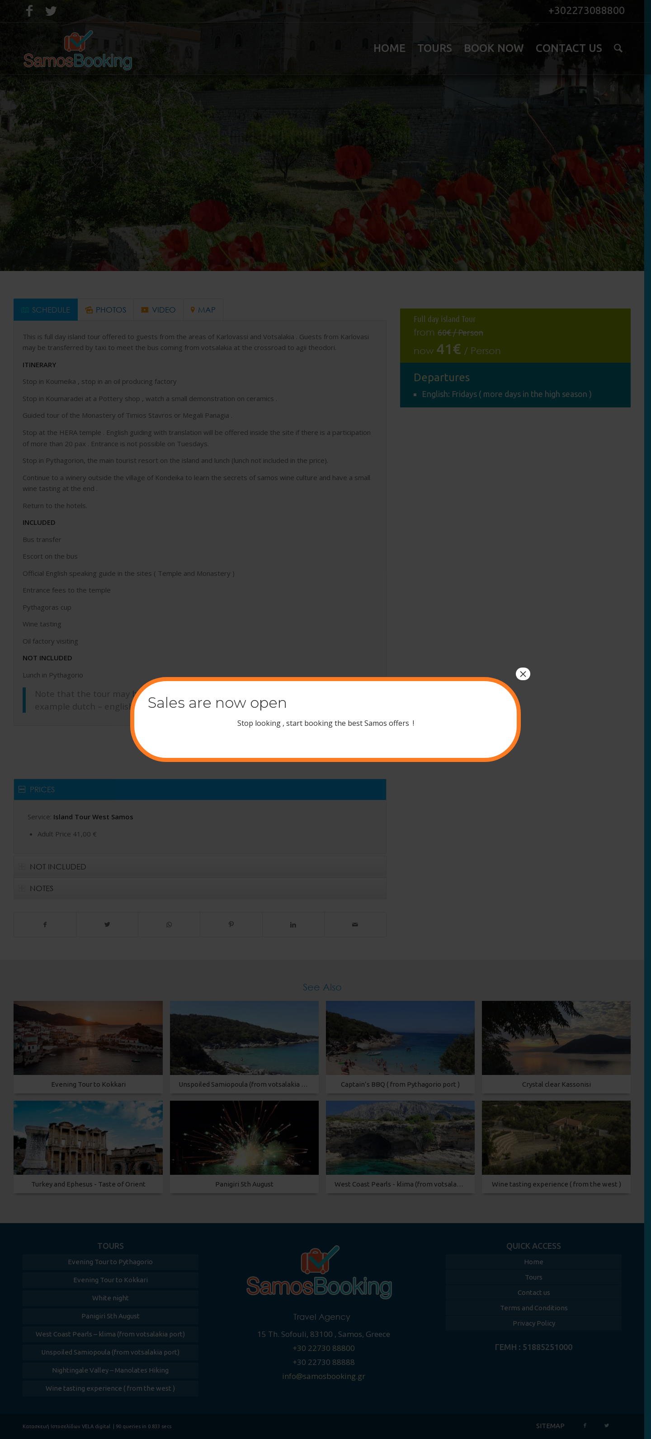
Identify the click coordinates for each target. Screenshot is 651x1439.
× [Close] (523, 674)
